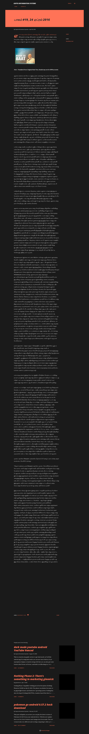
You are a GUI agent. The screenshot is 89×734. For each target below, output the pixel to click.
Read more (52, 668)
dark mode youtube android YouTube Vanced (30, 648)
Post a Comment (22, 725)
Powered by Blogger (44, 730)
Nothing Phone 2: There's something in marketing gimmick (34, 677)
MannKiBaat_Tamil (69, 41)
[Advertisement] (34, 626)
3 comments (21, 696)
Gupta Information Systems (25, 3)
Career (15, 6)
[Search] (69, 3)
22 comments (21, 668)
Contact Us (22, 6)
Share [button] (67, 34)
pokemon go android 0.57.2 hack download (33, 706)
